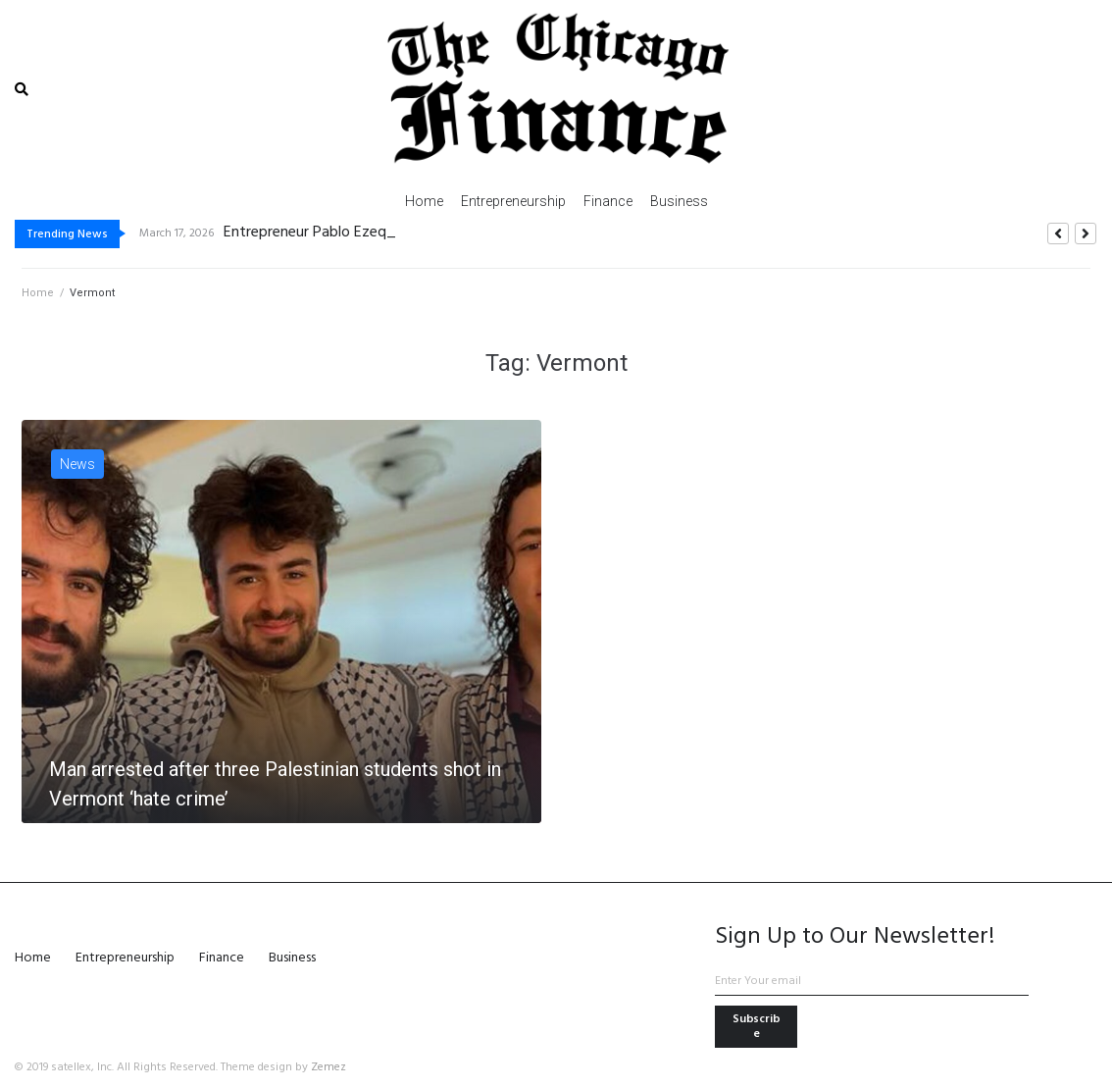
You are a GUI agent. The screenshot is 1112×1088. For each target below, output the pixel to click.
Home (38, 292)
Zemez (328, 1067)
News (77, 464)
